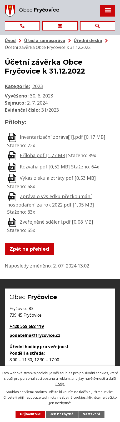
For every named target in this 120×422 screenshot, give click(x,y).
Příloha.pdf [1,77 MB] (43, 155)
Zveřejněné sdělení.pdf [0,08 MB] (56, 222)
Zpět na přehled (29, 249)
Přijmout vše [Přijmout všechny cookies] (30, 414)
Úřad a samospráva (44, 40)
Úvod (10, 40)
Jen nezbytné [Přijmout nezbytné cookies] (61, 414)
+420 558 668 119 (26, 326)
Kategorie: (17, 86)
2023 (37, 86)
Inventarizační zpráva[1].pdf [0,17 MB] (62, 137)
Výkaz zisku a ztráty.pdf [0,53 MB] (58, 178)
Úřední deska (88, 40)
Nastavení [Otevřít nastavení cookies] (91, 414)
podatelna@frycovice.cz (34, 335)
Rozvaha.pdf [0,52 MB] (45, 166)
